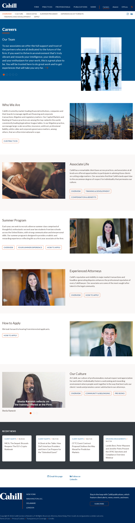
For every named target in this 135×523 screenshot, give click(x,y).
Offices (125, 7)
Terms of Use (5, 518)
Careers (106, 7)
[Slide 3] (13, 75)
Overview (7, 14)
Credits (51, 518)
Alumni (115, 7)
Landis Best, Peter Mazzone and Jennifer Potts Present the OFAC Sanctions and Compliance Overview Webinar (118, 451)
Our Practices (10, 141)
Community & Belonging (98, 393)
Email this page (55, 476)
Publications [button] (80, 7)
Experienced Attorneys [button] (72, 14)
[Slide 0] (4, 75)
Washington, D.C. (34, 499)
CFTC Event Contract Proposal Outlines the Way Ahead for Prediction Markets (83, 447)
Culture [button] (19, 14)
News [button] (93, 7)
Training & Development (98, 191)
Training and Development (17, 17)
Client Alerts (10, 439)
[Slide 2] (10, 75)
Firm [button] (36, 7)
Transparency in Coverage (36, 518)
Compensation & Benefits (83, 197)
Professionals (63, 7)
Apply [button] (36, 17)
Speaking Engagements (116, 439)
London (30, 508)
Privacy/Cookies (18, 518)
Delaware (31, 503)
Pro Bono (120, 393)
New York (31, 494)
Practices (47, 7)
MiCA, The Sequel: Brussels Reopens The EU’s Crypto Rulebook (16, 446)
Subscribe (99, 504)
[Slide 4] (16, 75)
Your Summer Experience (30, 247)
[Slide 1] (7, 75)
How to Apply (53, 247)
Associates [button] (31, 14)
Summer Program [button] (48, 14)
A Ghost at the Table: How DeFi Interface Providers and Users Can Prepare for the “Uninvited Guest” (49, 447)
